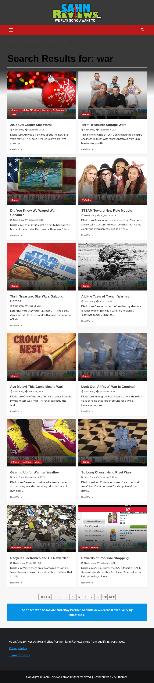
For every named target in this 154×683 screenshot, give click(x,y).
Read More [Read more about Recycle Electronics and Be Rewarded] (16, 582)
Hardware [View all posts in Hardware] (26, 462)
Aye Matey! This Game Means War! (36, 387)
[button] (11, 29)
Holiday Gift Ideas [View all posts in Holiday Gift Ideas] (30, 110)
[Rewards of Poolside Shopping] (112, 528)
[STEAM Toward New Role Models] (112, 181)
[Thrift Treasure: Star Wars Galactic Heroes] (41, 266)
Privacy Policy (18, 648)
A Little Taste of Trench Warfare (105, 296)
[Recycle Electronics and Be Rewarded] (41, 528)
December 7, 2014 (108, 477)
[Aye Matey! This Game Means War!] (41, 357)
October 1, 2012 (107, 563)
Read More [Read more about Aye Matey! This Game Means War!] (16, 411)
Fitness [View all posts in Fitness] (15, 462)
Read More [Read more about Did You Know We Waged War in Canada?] (16, 235)
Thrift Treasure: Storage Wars (103, 125)
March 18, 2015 (35, 391)
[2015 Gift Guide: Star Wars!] (41, 95)
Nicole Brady (90, 215)
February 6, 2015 (107, 391)
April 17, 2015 (105, 301)
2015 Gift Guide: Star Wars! (31, 125)
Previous (44, 596)
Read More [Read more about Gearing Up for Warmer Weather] (16, 496)
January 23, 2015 (36, 477)
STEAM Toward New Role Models (106, 210)
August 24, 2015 (108, 215)
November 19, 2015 (37, 130)
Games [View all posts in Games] (14, 110)
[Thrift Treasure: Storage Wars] (112, 95)
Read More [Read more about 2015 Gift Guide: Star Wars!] (16, 149)
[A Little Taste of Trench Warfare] (112, 266)
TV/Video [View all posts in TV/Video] (86, 200)
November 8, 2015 (108, 130)
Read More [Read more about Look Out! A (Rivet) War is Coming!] (87, 411)
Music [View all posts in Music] (38, 462)
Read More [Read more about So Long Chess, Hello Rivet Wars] (87, 496)
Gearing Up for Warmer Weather (34, 472)
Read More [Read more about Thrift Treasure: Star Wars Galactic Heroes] (16, 325)
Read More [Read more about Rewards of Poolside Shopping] (87, 582)
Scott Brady (18, 130)
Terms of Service (19, 655)
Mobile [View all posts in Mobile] (27, 547)
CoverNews (101, 676)
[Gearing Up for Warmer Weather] (41, 442)
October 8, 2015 (35, 220)
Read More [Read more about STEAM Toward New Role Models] (87, 235)
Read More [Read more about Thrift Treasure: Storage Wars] (87, 149)
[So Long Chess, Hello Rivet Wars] (112, 442)
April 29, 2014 (35, 563)
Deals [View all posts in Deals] (85, 547)
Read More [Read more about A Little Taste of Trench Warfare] (87, 321)
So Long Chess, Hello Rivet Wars (106, 472)
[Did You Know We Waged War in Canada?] (41, 181)
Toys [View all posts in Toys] (13, 114)
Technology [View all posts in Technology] (58, 110)
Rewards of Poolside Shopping (105, 558)
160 (104, 596)
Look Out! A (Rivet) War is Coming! (108, 387)
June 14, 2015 (35, 306)
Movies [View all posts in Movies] (45, 110)
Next (112, 596)
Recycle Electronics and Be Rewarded (39, 558)
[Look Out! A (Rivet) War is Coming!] (112, 357)
